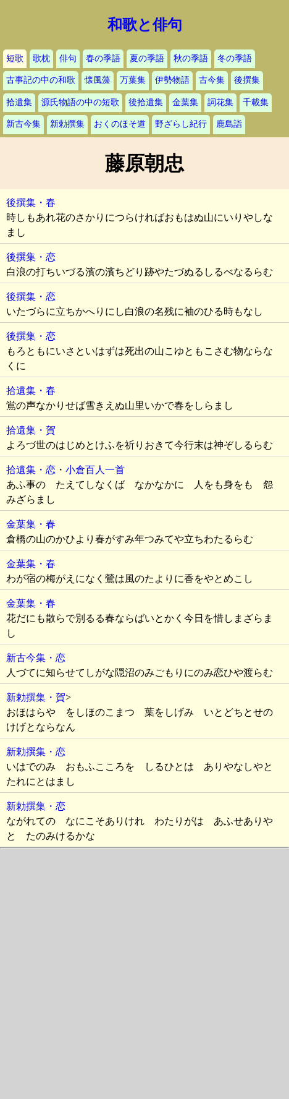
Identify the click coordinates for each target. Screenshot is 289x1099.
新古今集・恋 (35, 657)
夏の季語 (147, 58)
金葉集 (185, 102)
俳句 (68, 58)
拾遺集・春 (31, 390)
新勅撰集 (67, 124)
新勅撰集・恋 (35, 751)
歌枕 (41, 58)
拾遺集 (19, 102)
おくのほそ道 (120, 124)
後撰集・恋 (31, 257)
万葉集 (133, 80)
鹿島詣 (229, 124)
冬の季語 (234, 58)
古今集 (212, 80)
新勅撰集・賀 (35, 697)
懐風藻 (98, 80)
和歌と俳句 (144, 25)
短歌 (14, 58)
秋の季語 (191, 58)
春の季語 (103, 58)
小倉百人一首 (95, 469)
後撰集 (247, 80)
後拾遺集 (145, 102)
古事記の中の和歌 (40, 80)
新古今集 (23, 124)
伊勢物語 (172, 80)
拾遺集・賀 (31, 430)
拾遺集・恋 (31, 469)
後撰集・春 (31, 202)
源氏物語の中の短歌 (80, 102)
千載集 (256, 102)
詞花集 (220, 102)
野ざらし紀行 (181, 124)
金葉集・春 (31, 524)
